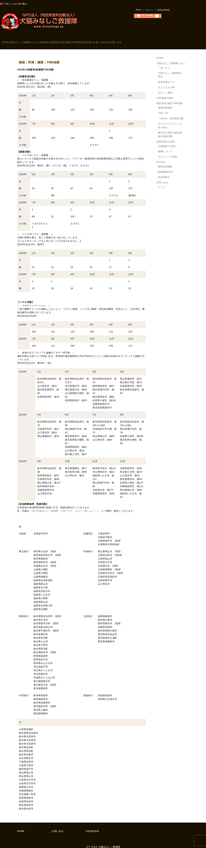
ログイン (149, 10)
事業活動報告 (165, 102)
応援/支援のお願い (121, 40)
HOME (7, 40)
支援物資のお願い (167, 141)
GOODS (142, 40)
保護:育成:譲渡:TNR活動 (91, 40)
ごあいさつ (164, 62)
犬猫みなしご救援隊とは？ (32, 40)
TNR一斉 (163, 108)
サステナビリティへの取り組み (170, 120)
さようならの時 (166, 82)
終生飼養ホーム (166, 77)
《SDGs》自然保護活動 (171, 113)
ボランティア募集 (167, 151)
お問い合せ (160, 40)
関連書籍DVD (165, 166)
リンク (161, 182)
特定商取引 (164, 172)
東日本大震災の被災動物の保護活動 (170, 129)
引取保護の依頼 (62, 40)
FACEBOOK (92, 826)
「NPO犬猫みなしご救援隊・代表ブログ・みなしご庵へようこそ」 (65, 506)
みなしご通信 (165, 87)
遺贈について (165, 146)
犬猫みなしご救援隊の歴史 (170, 70)
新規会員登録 (163, 10)
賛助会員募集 (165, 161)
